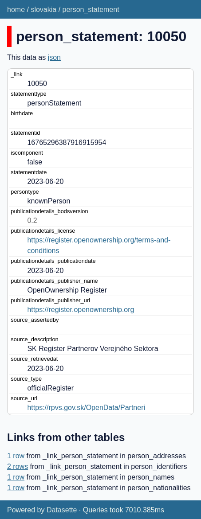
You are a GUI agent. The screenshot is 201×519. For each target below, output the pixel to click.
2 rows (17, 466)
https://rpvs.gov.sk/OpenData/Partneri (86, 407)
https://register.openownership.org (80, 309)
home (16, 9)
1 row (15, 456)
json (54, 57)
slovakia (43, 9)
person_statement (91, 9)
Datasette (62, 510)
